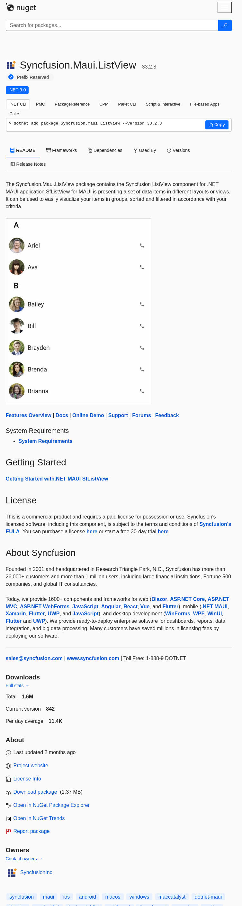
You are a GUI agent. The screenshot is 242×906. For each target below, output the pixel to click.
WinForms (177, 613)
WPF (199, 613)
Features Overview (28, 415)
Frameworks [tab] (61, 150)
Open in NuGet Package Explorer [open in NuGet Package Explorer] (51, 805)
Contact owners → (24, 858)
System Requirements (46, 441)
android (87, 897)
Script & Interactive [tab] (163, 104)
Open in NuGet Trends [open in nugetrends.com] (39, 818)
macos (112, 897)
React (130, 606)
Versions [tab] (178, 150)
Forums (141, 415)
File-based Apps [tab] (205, 104)
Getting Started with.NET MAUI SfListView (57, 478)
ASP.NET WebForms (44, 606)
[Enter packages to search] (112, 25)
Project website (31, 765)
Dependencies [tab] (105, 150)
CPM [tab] (103, 104)
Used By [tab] (144, 150)
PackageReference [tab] (72, 104)
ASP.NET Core (187, 599)
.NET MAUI (214, 606)
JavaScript (85, 606)
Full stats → (18, 685)
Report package (31, 831)
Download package (35, 792)
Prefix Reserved (33, 77)
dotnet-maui (208, 897)
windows (139, 897)
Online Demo (88, 415)
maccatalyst (171, 897)
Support (118, 415)
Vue (145, 606)
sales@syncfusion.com (34, 658)
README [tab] (23, 150)
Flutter (170, 606)
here (91, 531)
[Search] (225, 25)
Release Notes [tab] (28, 164)
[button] (217, 124)
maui (48, 897)
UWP (53, 613)
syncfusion (22, 897)
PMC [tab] (40, 104)
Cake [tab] (14, 113)
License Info (27, 778)
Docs (62, 415)
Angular (111, 606)
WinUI (214, 613)
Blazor (159, 599)
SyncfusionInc (36, 872)
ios (66, 897)
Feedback (167, 415)
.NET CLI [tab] (18, 104)
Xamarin (16, 613)
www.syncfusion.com (93, 658)
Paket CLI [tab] (127, 104)
